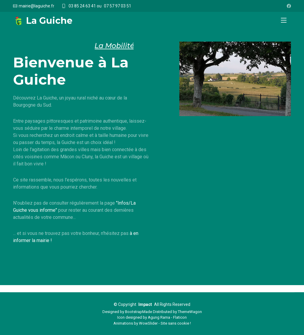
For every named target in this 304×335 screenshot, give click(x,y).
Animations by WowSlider (135, 323)
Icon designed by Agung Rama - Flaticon (152, 317)
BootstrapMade (138, 311)
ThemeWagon (190, 311)
